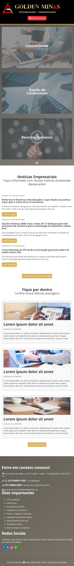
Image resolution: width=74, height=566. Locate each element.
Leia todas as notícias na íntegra (37, 276)
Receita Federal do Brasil (17, 520)
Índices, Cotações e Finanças (18, 513)
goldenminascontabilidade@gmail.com (21, 489)
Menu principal (37, 18)
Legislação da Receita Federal (19, 517)
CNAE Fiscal (11, 503)
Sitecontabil (31, 562)
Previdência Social (14, 524)
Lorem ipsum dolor (37, 444)
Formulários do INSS (15, 506)
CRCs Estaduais (13, 499)
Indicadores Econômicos (17, 510)
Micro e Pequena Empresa (17, 527)
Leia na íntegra (9, 214)
